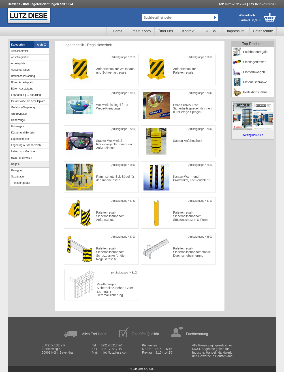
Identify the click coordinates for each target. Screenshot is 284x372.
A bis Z (41, 44)
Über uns (165, 31)
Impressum (236, 31)
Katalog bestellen (252, 135)
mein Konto (142, 31)
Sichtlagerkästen (255, 62)
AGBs (211, 31)
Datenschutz (263, 31)
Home (117, 31)
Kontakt (188, 31)
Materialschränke (255, 82)
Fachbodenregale (255, 52)
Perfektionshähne (255, 92)
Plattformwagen (254, 72)
